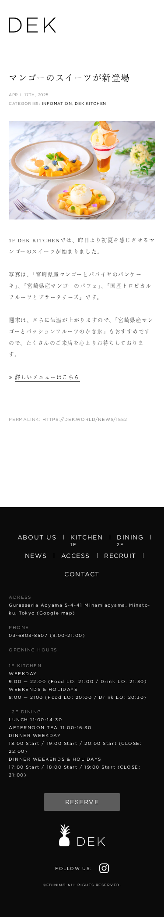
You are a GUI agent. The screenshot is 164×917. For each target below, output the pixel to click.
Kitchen (86, 540)
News (36, 555)
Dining (130, 540)
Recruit (120, 555)
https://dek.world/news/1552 (84, 419)
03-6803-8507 (28, 635)
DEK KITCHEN (90, 103)
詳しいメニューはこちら (47, 377)
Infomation (57, 103)
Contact (82, 574)
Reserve (82, 802)
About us (36, 537)
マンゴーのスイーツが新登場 (69, 78)
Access (75, 555)
